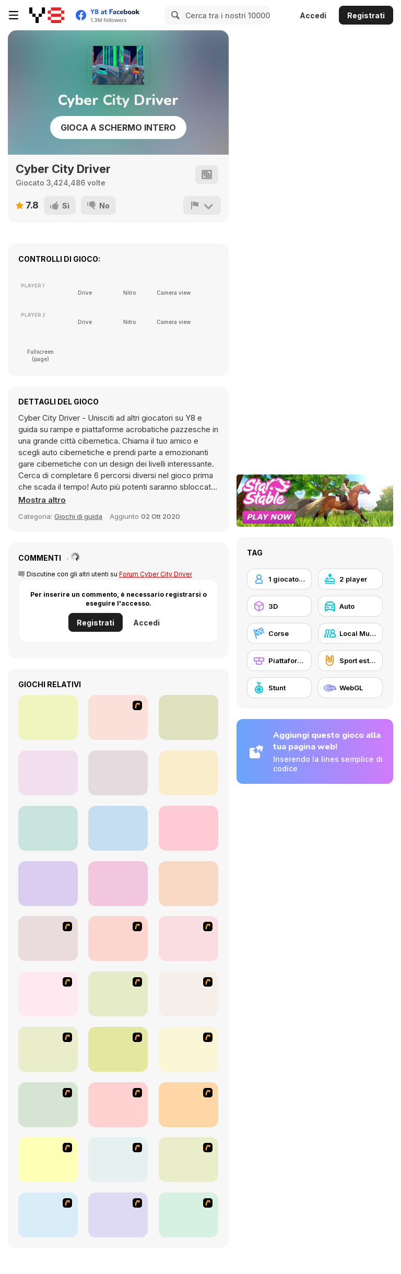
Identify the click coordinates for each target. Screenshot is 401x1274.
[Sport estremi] (350, 660)
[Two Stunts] (188, 772)
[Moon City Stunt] (48, 828)
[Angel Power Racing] (118, 1159)
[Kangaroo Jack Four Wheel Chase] (188, 1049)
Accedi (313, 15)
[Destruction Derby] (118, 1214)
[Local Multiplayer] (350, 633)
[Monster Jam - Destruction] (118, 1104)
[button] (42, 500)
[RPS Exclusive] (48, 883)
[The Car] (48, 1049)
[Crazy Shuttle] (118, 993)
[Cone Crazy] (48, 993)
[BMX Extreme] (188, 1214)
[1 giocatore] (279, 579)
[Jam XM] (48, 1214)
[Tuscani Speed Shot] (188, 1104)
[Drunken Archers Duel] (188, 883)
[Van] (188, 993)
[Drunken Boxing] (118, 883)
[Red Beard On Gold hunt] (48, 1104)
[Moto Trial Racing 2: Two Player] (118, 772)
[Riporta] (202, 205)
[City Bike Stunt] (188, 828)
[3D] (279, 606)
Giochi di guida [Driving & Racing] (78, 516)
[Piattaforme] (279, 660)
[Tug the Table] (48, 717)
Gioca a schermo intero (118, 127)
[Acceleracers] (188, 1159)
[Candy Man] (48, 938)
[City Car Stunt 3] (118, 828)
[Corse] (279, 633)
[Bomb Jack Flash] (118, 1049)
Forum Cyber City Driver (155, 574)
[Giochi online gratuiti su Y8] (46, 15)
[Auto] (350, 606)
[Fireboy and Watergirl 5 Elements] (48, 772)
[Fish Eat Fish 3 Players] (188, 717)
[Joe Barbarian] (118, 938)
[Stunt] (279, 687)
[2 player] (350, 579)
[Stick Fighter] (118, 717)
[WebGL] (350, 687)
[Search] (173, 15)
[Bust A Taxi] (188, 938)
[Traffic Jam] (48, 1159)
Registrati (366, 15)
